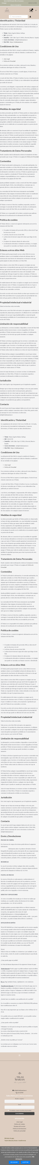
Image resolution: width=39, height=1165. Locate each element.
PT (34, 3)
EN (29, 3)
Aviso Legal (7, 59)
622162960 (19, 1092)
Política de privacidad (19, 1131)
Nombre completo (19, 1098)
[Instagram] (19, 1055)
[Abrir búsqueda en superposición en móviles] (18, 16)
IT (32, 3)
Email (19, 1104)
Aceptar (25, 1162)
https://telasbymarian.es (16, 42)
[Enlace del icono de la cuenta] (30, 16)
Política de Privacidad (9, 61)
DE (31, 3)
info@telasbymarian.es (19, 1090)
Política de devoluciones (19, 1128)
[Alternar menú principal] (35, 10)
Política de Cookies (19, 1124)
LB (33, 3)
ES (36, 3)
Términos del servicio (19, 1126)
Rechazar (14, 1162)
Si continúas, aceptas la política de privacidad (19, 1110)
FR (30, 3)
